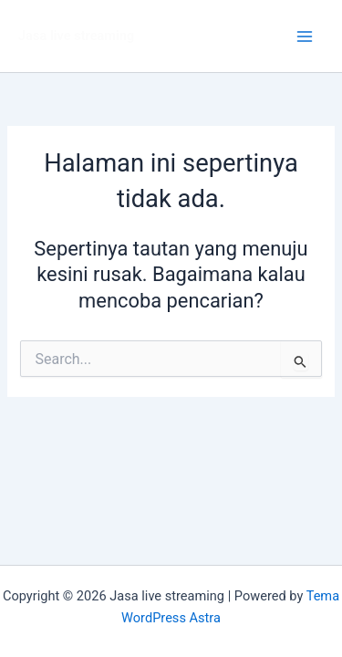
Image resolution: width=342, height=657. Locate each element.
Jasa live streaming (76, 35)
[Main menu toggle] (304, 36)
